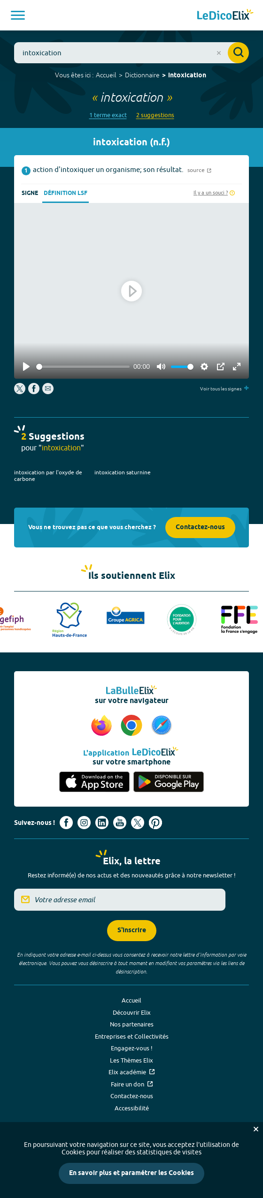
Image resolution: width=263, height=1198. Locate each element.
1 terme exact (108, 115)
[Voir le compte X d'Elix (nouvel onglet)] (137, 822)
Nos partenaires (132, 1024)
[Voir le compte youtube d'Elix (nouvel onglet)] (119, 822)
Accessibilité (132, 1108)
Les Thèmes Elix (131, 1060)
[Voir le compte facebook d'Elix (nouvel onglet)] (66, 822)
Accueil (106, 75)
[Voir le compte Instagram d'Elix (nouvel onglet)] (84, 822)
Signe (30, 193)
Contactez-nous (200, 527)
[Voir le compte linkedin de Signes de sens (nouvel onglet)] (101, 822)
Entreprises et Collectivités (132, 1036)
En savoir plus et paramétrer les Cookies (131, 1173)
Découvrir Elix (132, 1012)
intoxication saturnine (122, 472)
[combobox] (131, 52)
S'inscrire (131, 930)
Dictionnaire (142, 75)
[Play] (26, 366)
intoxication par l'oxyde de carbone (48, 475)
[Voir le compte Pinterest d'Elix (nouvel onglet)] (155, 822)
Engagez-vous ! (132, 1048)
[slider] (83, 366)
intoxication (187, 75)
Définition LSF (65, 193)
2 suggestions (155, 115)
